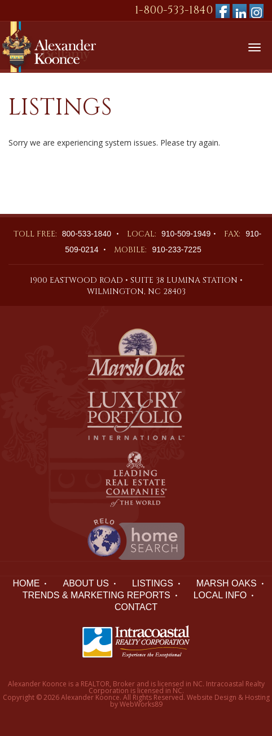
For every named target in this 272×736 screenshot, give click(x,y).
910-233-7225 (176, 249)
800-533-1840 (86, 233)
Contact (136, 607)
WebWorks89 (141, 704)
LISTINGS (152, 583)
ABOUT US (86, 583)
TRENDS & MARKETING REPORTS (96, 595)
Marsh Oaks (226, 583)
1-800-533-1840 (174, 9)
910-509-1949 (185, 233)
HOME (26, 583)
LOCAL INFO (220, 595)
